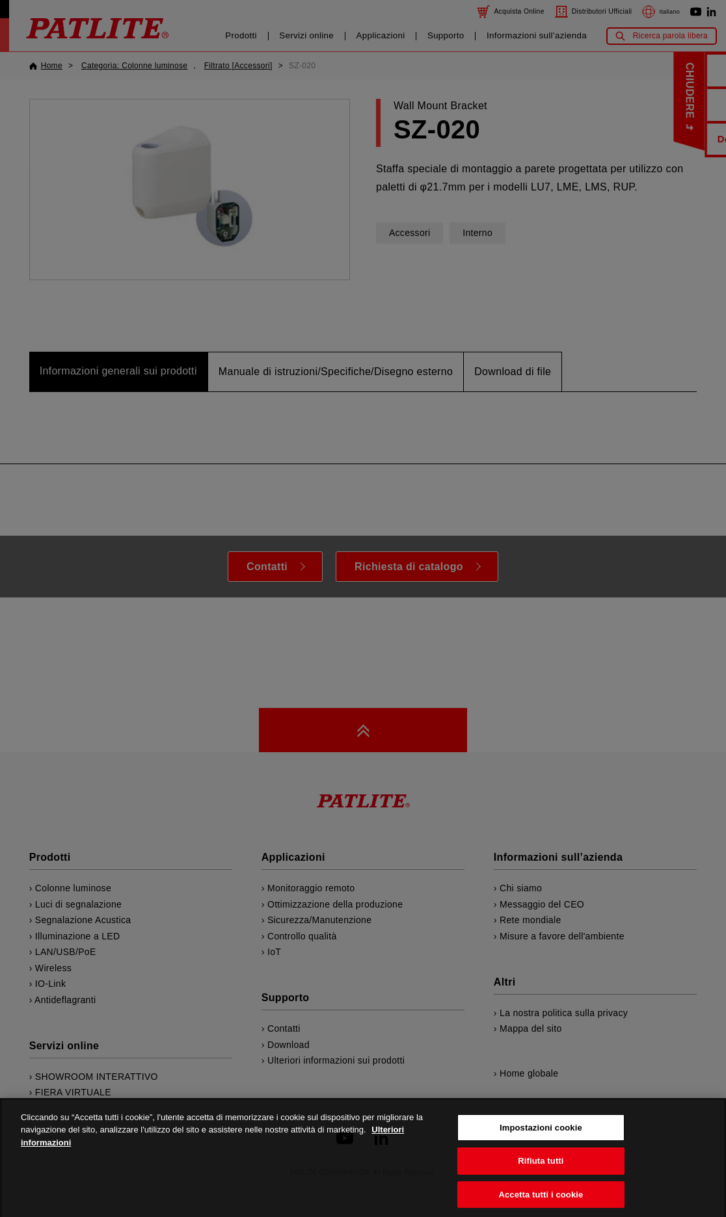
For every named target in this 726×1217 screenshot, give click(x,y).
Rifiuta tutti (540, 1176)
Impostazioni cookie (541, 1142)
